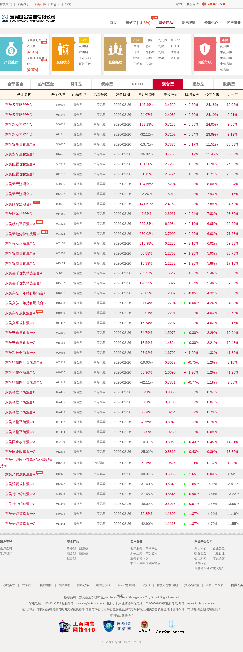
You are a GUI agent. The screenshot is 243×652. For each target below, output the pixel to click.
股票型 (83, 548)
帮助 (179, 4)
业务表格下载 (139, 558)
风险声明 (64, 585)
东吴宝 (137, 23)
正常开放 (85, 64)
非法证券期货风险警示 (145, 563)
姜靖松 (150, 64)
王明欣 (137, 64)
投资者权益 (191, 585)
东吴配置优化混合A (20, 164)
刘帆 (161, 52)
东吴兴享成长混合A (25, 313)
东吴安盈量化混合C (20, 263)
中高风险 (226, 52)
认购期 (83, 46)
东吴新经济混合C (18, 194)
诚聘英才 (9, 585)
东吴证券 (40, 4)
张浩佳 (175, 46)
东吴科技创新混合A (20, 353)
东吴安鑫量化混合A (20, 333)
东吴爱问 (151, 553)
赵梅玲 (150, 58)
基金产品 (166, 23)
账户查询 (6, 548)
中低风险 (226, 64)
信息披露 (219, 558)
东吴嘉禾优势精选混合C (23, 283)
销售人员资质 (214, 585)
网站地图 (46, 585)
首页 (113, 23)
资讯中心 (211, 23)
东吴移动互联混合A (25, 224)
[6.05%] (32, 70)
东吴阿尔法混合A (23, 204)
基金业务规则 (126, 585)
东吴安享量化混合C (20, 154)
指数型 (83, 553)
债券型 (71, 558)
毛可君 (175, 58)
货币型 (71, 548)
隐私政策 (83, 585)
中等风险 (226, 58)
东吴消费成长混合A (25, 474)
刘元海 (162, 40)
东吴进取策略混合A (20, 514)
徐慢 (136, 58)
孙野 (149, 46)
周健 (161, 46)
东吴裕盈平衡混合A (20, 412)
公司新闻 (200, 558)
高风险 (224, 46)
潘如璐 (175, 52)
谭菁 (136, 46)
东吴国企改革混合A (20, 442)
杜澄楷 (175, 40)
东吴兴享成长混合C (20, 323)
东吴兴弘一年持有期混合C (25, 303)
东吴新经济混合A (18, 184)
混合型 (71, 553)
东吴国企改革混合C (20, 452)
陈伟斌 (150, 52)
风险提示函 (102, 585)
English (55, 4)
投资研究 (6, 4)
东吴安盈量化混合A (20, 253)
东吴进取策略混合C (20, 524)
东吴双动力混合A (18, 124)
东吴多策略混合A (18, 105)
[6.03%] (32, 52)
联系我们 (200, 563)
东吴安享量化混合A (20, 144)
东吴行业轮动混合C (20, 504)
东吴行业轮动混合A (20, 494)
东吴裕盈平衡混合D (20, 402)
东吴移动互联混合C (20, 243)
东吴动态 (23, 4)
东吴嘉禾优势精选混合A (23, 273)
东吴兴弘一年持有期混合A (25, 293)
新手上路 (136, 553)
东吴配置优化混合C (20, 174)
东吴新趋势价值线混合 (27, 234)
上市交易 (85, 58)
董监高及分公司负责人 (209, 568)
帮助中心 (151, 548)
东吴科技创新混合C (20, 372)
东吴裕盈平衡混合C (20, 432)
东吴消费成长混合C (20, 484)
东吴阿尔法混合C (18, 214)
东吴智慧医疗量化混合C (23, 382)
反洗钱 (145, 585)
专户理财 (188, 23)
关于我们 (200, 548)
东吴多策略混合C (18, 115)
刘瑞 (149, 40)
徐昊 (161, 58)
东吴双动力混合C (18, 134)
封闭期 (83, 52)
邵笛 (136, 52)
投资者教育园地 (167, 585)
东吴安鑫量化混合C (20, 343)
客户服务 (234, 23)
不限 (84, 40)
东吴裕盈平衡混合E (20, 392)
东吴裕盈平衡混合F (20, 422)
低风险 (224, 70)
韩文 (68, 4)
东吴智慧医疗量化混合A (23, 362)
